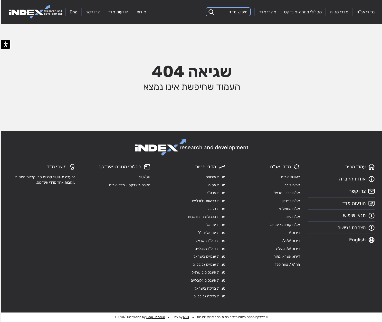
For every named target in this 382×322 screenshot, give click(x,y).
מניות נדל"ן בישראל (209, 240)
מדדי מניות (338, 11)
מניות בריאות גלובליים (207, 201)
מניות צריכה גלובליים (208, 296)
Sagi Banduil (155, 317)
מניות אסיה (216, 185)
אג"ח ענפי (291, 217)
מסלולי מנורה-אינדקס (302, 11)
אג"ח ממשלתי (288, 209)
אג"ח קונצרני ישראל (284, 225)
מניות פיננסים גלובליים (207, 280)
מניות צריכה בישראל (209, 288)
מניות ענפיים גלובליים (208, 264)
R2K (185, 317)
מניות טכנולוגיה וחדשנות (205, 217)
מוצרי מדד (267, 11)
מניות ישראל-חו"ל (210, 232)
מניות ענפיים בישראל (208, 256)
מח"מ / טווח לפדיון (285, 264)
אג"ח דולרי (291, 185)
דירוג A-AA (290, 240)
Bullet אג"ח (289, 177)
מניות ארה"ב (215, 193)
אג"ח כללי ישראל (286, 193)
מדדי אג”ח (365, 11)
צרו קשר (92, 11)
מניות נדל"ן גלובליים (209, 248)
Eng (73, 11)
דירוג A (293, 232)
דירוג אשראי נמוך (286, 256)
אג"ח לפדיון (290, 201)
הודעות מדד (117, 11)
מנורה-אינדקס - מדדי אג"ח (129, 185)
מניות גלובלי (215, 209)
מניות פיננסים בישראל (207, 272)
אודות (140, 11)
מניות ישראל (215, 225)
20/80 (144, 177)
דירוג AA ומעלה (287, 248)
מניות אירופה (214, 177)
